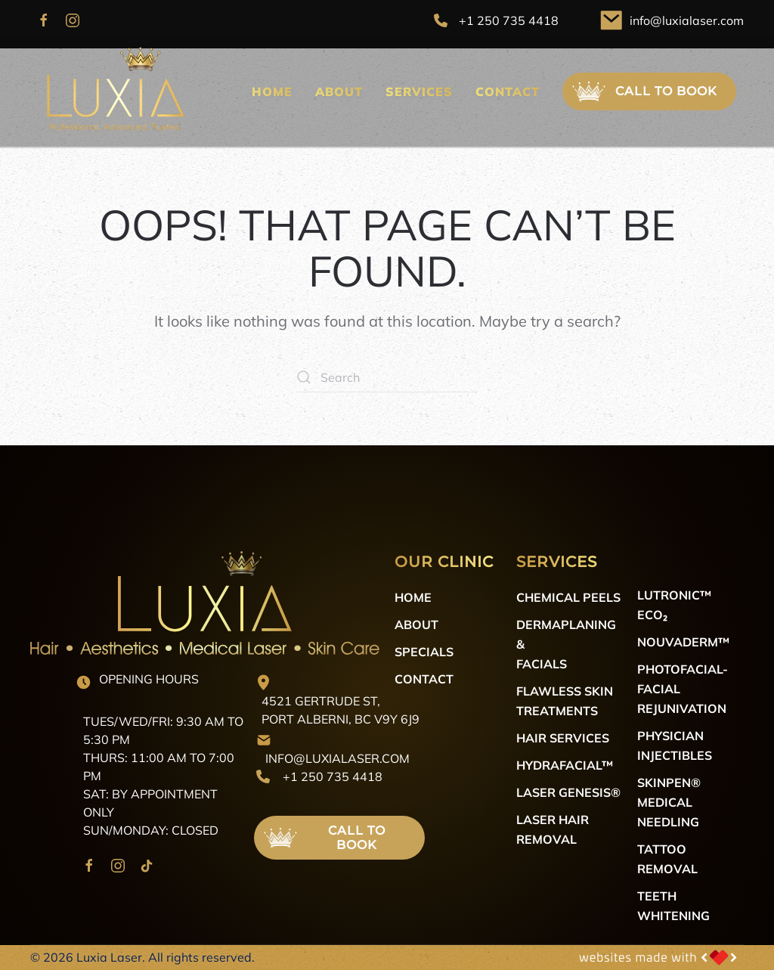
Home (272, 91)
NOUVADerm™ (683, 641)
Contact (507, 91)
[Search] (387, 377)
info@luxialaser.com (687, 20)
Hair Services (562, 737)
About (339, 91)
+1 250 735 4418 (509, 20)
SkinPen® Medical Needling (669, 801)
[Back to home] (113, 92)
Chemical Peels (568, 597)
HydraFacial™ (564, 765)
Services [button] (419, 91)
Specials (424, 651)
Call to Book (643, 91)
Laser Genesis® (568, 792)
